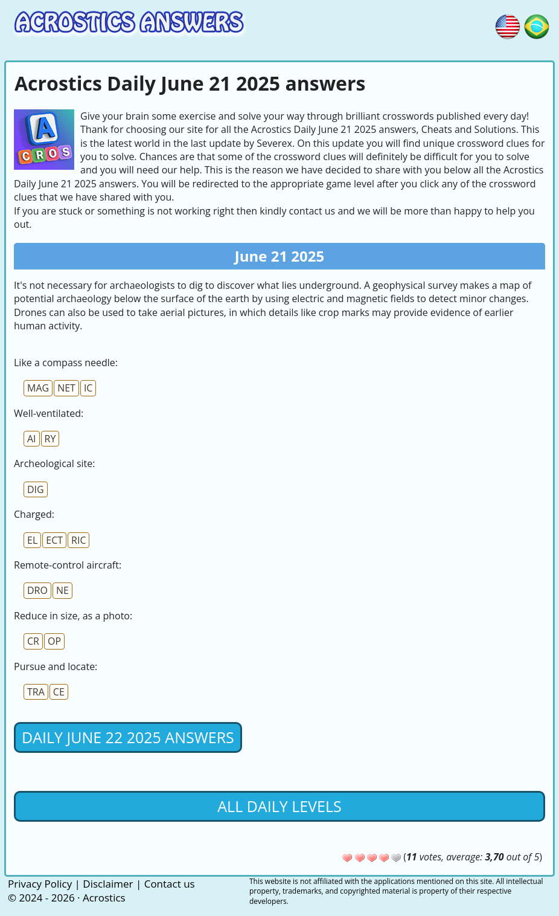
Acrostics (104, 898)
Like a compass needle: (66, 362)
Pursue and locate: (55, 666)
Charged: (34, 514)
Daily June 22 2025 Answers (128, 737)
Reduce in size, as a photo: (73, 615)
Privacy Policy (40, 884)
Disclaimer (108, 884)
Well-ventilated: (48, 413)
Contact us (169, 884)
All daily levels (279, 806)
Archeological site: (54, 463)
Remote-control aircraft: (67, 565)
